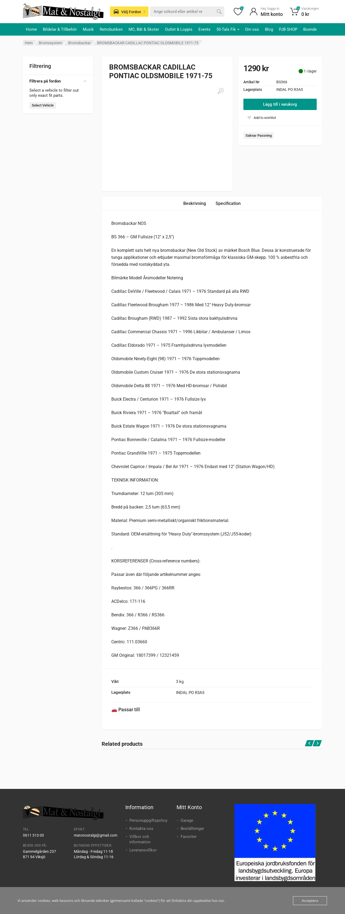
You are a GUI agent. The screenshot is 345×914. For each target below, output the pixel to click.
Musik (88, 29)
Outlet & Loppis (178, 29)
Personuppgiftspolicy (148, 820)
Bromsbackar (79, 43)
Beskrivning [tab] (194, 203)
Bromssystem (50, 43)
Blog (269, 29)
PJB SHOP (288, 29)
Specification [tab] (228, 203)
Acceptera (310, 900)
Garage (187, 820)
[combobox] (187, 11)
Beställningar (192, 828)
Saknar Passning (259, 135)
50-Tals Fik (227, 29)
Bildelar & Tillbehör (60, 29)
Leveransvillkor (143, 850)
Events (204, 29)
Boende (310, 29)
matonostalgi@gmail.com (95, 835)
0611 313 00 (33, 835)
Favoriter (188, 836)
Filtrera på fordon (58, 81)
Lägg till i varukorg (280, 104)
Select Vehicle (43, 105)
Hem (29, 43)
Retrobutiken (111, 29)
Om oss (252, 29)
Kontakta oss (141, 828)
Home (31, 29)
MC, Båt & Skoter (144, 29)
